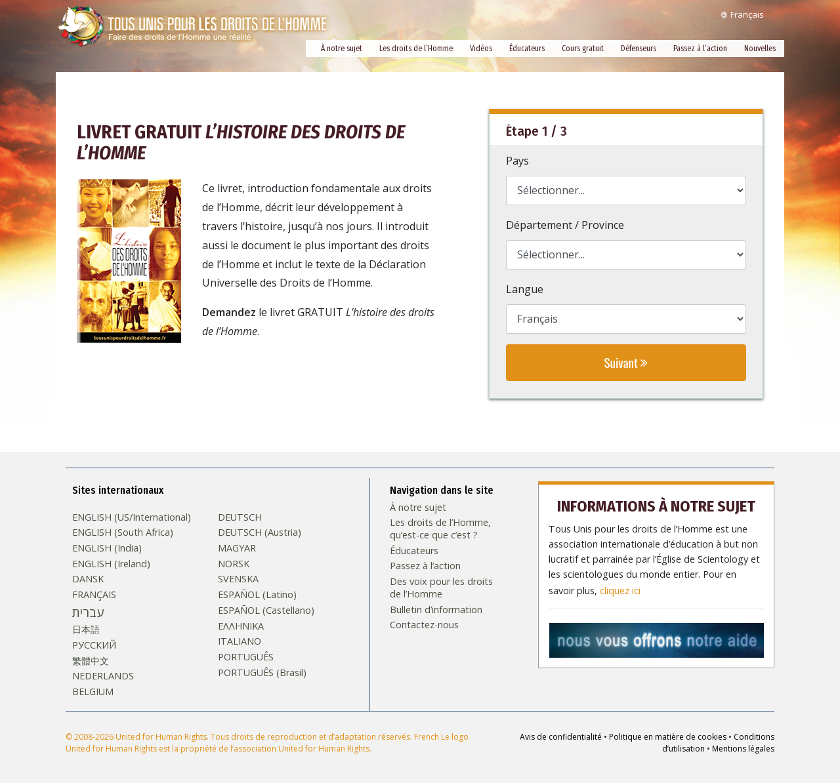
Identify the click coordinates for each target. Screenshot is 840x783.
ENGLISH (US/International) (131, 516)
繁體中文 (90, 660)
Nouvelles (760, 48)
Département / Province (565, 225)
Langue (524, 289)
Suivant (626, 362)
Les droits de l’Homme (416, 48)
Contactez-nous (424, 624)
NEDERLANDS (103, 675)
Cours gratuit (583, 48)
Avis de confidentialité (561, 736)
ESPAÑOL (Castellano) (266, 610)
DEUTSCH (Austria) (259, 532)
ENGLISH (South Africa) (122, 532)
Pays (517, 160)
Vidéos (481, 48)
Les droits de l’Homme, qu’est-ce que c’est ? (440, 528)
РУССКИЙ (94, 645)
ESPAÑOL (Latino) (257, 594)
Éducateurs (527, 48)
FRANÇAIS (94, 594)
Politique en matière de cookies (667, 736)
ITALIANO (239, 641)
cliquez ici (620, 587)
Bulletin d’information (436, 608)
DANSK (88, 578)
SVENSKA (238, 578)
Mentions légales (743, 747)
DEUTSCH (240, 516)
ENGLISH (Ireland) (111, 563)
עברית (88, 612)
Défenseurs (638, 48)
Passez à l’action (700, 48)
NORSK (233, 563)
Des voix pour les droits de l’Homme (441, 587)
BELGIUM (93, 691)
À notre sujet (341, 48)
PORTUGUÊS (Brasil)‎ (262, 672)
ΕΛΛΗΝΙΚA (241, 625)
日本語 (86, 629)
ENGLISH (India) (107, 547)
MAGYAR (237, 547)
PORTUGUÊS (246, 656)
